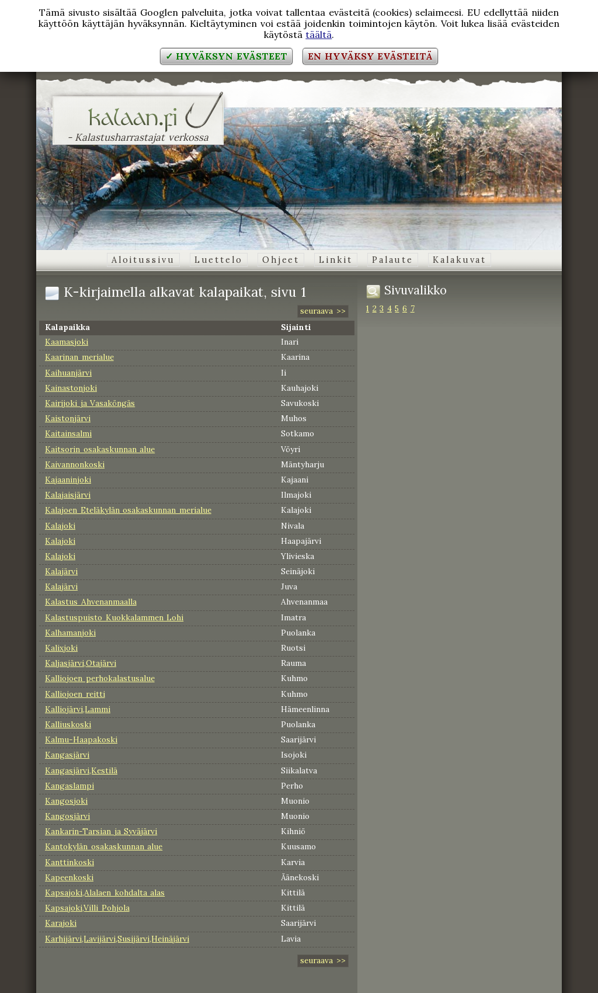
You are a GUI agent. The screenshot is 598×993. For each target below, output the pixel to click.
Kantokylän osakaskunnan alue (103, 846)
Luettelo (218, 260)
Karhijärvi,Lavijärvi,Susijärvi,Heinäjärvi (117, 938)
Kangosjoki (66, 801)
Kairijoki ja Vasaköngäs (90, 403)
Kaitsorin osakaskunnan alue (100, 449)
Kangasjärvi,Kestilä (81, 770)
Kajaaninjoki (68, 479)
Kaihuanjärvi (68, 372)
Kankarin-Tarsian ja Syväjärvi (101, 831)
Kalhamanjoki (70, 632)
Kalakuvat (459, 260)
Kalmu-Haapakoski (81, 739)
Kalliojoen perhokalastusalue (100, 678)
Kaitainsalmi (68, 433)
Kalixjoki (61, 648)
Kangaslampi (69, 785)
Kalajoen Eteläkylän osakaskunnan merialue (128, 510)
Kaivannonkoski (75, 464)
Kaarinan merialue (79, 357)
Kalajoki (60, 525)
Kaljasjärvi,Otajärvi (80, 663)
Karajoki (61, 923)
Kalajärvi (61, 571)
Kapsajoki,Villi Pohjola (87, 907)
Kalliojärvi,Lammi (77, 709)
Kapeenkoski (69, 877)
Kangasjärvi (67, 754)
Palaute (392, 260)
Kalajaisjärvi (68, 494)
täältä (318, 34)
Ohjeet (281, 260)
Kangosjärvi (67, 816)
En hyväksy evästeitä (370, 56)
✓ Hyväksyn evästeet (226, 56)
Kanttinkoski (69, 862)
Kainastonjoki (71, 388)
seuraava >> (323, 310)
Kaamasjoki (66, 341)
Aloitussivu (143, 260)
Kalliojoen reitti (75, 694)
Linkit (335, 260)
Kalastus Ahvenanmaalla (91, 601)
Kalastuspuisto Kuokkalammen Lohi (114, 617)
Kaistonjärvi (68, 418)
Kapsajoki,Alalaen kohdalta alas (105, 892)
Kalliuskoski (68, 724)
